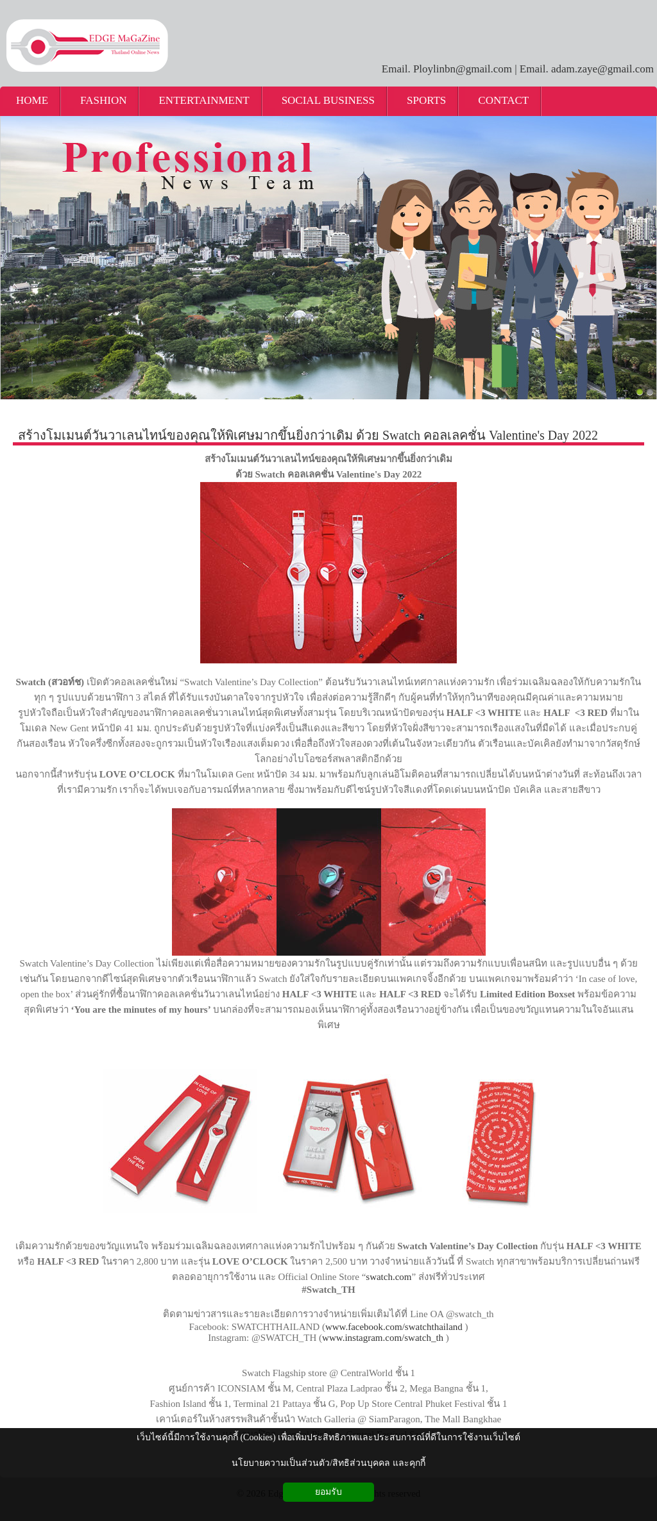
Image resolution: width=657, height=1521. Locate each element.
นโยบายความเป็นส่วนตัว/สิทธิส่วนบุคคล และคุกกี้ (328, 1463)
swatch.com (388, 1277)
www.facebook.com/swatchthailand (394, 1327)
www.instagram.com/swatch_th (382, 1338)
